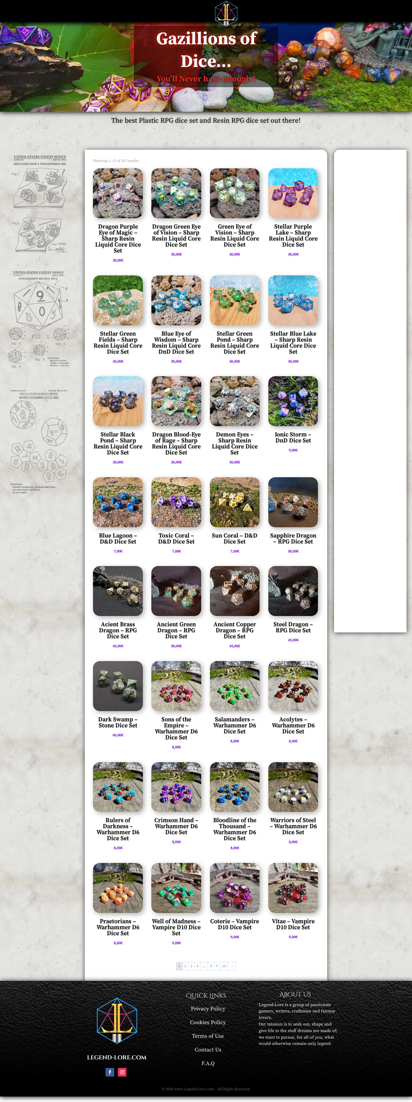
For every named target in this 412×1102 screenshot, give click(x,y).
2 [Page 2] (185, 971)
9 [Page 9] (217, 971)
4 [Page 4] (197, 971)
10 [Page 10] (224, 971)
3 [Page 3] (191, 971)
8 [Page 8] (211, 971)
